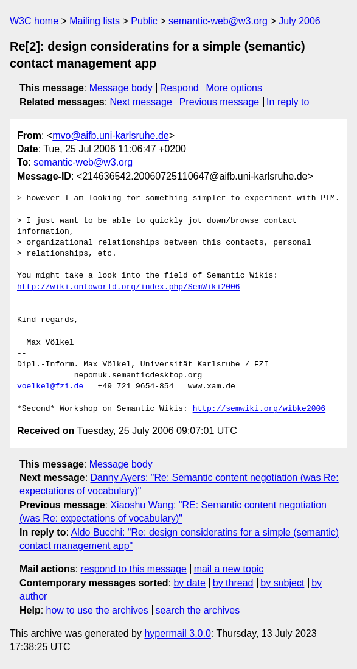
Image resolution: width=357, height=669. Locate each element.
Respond (179, 88)
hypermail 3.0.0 (177, 633)
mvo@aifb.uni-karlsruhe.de (110, 135)
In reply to (287, 102)
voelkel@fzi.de (50, 386)
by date (189, 583)
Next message (141, 102)
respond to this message (133, 569)
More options (234, 88)
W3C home (34, 21)
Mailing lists (94, 21)
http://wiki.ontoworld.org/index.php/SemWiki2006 (128, 287)
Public (144, 21)
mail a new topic (229, 569)
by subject (282, 583)
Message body (121, 88)
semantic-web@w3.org (218, 21)
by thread (233, 583)
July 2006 (300, 21)
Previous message (219, 102)
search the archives (198, 610)
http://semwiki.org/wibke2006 (259, 409)
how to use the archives (97, 610)
